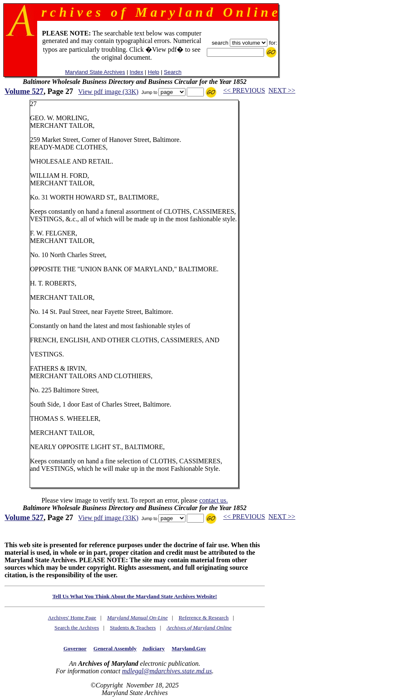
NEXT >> (281, 90)
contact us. (213, 500)
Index (136, 72)
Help (153, 72)
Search (172, 72)
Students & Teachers (133, 627)
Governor (75, 648)
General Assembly (115, 648)
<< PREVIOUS (244, 90)
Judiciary (153, 648)
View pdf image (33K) (108, 91)
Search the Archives (76, 627)
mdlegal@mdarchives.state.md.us (167, 671)
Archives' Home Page (72, 617)
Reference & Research (203, 617)
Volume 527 (24, 91)
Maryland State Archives (95, 72)
